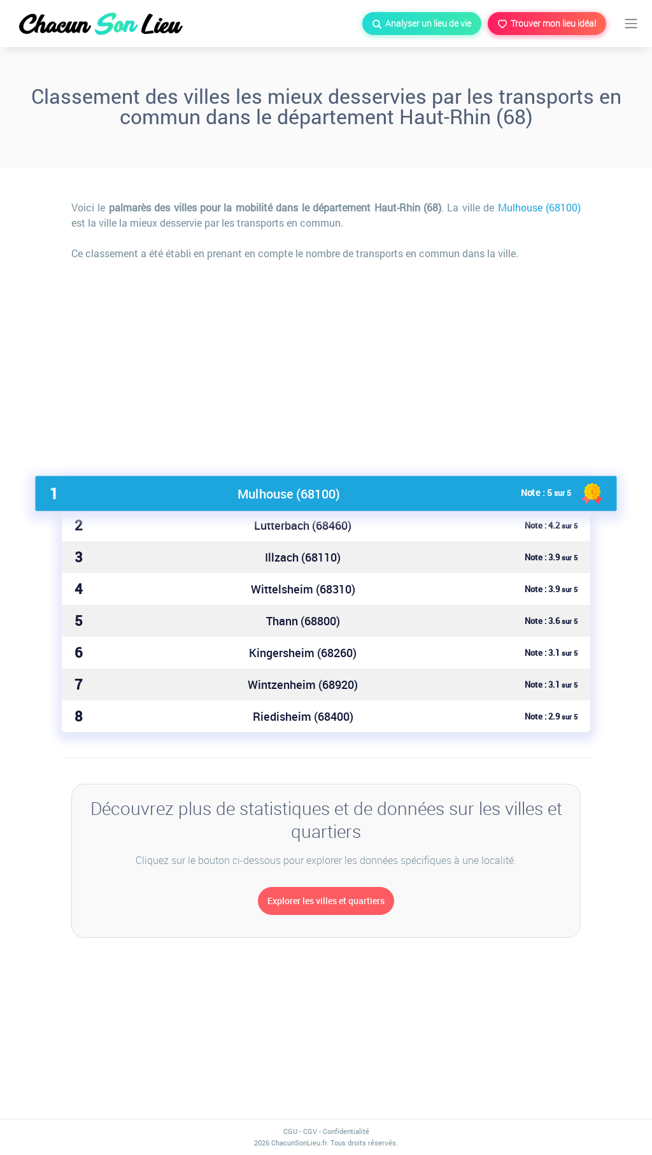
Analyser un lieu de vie (421, 23)
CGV (310, 1131)
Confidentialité (346, 1131)
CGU (290, 1131)
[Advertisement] (326, 363)
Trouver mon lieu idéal (547, 23)
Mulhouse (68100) (539, 207)
